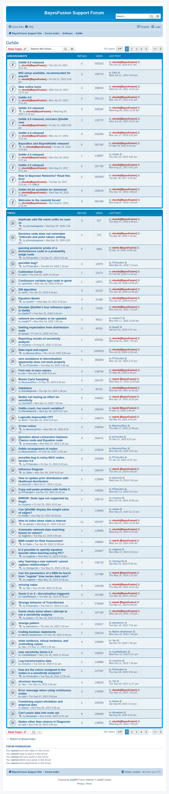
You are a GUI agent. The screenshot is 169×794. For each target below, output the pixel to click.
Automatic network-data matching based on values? (41, 531)
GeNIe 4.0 (24, 97)
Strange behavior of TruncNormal (41, 602)
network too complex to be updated (42, 318)
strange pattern (28, 623)
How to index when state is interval (42, 520)
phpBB (73, 780)
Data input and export (33, 349)
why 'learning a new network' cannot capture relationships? (43, 563)
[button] (119, 48)
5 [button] (146, 49)
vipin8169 (27, 283)
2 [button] (131, 49)
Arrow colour (27, 426)
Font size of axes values (34, 370)
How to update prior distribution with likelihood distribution (43, 479)
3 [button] (136, 49)
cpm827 (30, 301)
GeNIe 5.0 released (31, 62)
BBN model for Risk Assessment (40, 540)
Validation (25, 388)
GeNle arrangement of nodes (37, 448)
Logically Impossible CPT (35, 417)
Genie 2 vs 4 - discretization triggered (43, 593)
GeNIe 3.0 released (31, 108)
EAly (114, 72)
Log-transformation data (34, 660)
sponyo (30, 524)
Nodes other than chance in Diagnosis (44, 721)
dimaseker (31, 716)
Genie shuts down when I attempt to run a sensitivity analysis (42, 613)
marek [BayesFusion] (124, 247)
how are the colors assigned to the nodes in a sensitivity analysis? (41, 671)
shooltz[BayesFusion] (34, 65)
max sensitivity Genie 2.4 (35, 652)
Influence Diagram (30, 469)
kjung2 (25, 333)
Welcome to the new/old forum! (39, 200)
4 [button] (141, 49)
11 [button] (155, 49)
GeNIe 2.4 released (31, 133)
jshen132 (26, 484)
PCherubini (32, 258)
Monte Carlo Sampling (33, 379)
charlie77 (26, 313)
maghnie (26, 535)
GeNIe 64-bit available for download (42, 189)
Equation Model (29, 298)
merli (24, 274)
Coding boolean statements (37, 632)
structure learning (30, 681)
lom (24, 373)
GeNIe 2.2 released (31, 165)
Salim (29, 472)
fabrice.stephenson (32, 635)
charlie (115, 154)
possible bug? (28, 263)
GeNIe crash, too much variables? (41, 408)
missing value (27, 584)
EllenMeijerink (29, 391)
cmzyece (26, 344)
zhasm (29, 618)
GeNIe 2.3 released (31, 154)
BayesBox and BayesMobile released (43, 143)
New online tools (29, 86)
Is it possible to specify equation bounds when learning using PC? (41, 551)
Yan (28, 588)
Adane (25, 707)
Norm (25, 420)
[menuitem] (29, 26)
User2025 (27, 403)
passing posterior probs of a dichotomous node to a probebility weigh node (41, 251)
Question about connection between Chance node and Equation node (43, 438)
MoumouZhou (33, 353)
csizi (24, 696)
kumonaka (31, 443)
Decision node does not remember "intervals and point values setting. (42, 235)
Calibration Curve (30, 271)
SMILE (35, 184)
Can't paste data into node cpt (38, 712)
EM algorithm (27, 289)
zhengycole (32, 568)
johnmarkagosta (34, 226)
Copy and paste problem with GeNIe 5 (44, 489)
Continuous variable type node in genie (45, 280)
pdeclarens (32, 626)
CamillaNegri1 (29, 596)
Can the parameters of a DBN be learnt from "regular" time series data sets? (44, 574)
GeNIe (12, 42)
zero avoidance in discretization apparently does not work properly (41, 360)
